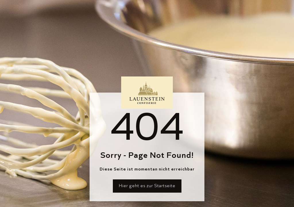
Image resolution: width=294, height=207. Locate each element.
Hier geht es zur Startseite (147, 185)
